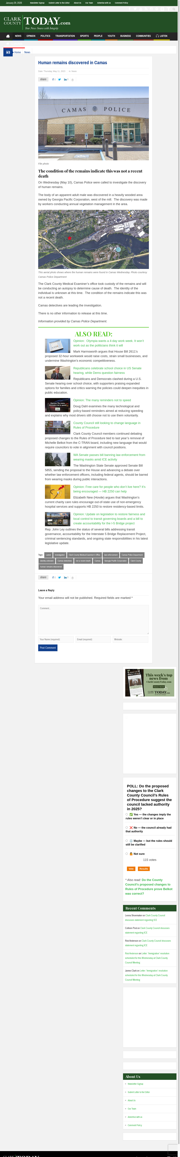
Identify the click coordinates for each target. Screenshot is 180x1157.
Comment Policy (121, 3)
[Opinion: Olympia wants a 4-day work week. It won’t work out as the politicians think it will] (64, 346)
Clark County (142, 561)
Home (19, 52)
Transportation (65, 37)
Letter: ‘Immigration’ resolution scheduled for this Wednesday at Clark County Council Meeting (147, 958)
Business (125, 37)
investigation (66, 555)
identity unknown (53, 561)
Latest (55, 555)
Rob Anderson (131, 954)
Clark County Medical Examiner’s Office (91, 555)
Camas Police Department (139, 555)
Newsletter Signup (37, 3)
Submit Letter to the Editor (59, 3)
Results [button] (144, 869)
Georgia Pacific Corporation (122, 561)
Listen (161, 36)
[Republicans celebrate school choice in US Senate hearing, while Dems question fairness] (64, 373)
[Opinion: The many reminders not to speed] (64, 405)
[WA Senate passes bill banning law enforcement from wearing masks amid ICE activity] (64, 459)
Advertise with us (104, 3)
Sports (84, 37)
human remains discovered (58, 567)
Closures (14, 44)
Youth (111, 37)
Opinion (31, 37)
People (98, 37)
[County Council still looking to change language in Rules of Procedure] (64, 427)
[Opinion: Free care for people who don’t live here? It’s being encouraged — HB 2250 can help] (64, 492)
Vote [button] (131, 869)
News (18, 37)
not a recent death (90, 561)
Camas (104, 561)
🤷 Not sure (137, 854)
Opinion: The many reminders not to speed (109, 400)
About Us (77, 3)
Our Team (89, 3)
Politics (45, 37)
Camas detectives (71, 561)
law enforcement (117, 555)
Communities (143, 37)
